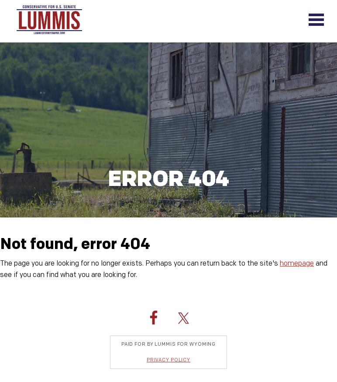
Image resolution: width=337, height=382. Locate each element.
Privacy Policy (168, 360)
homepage (297, 263)
